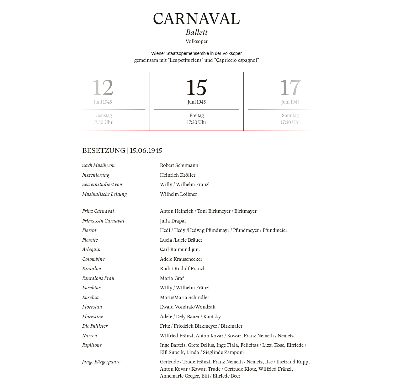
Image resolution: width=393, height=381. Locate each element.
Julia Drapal (173, 221)
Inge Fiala (227, 345)
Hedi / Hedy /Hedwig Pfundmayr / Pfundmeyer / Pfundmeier (223, 230)
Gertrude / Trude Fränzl (185, 362)
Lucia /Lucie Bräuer (181, 240)
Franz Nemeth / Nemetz (269, 336)
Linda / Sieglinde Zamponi (215, 352)
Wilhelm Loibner (178, 194)
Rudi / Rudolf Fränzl (182, 268)
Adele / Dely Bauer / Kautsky (190, 316)
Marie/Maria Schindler (184, 297)
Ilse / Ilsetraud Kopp (286, 362)
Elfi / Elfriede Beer (220, 376)
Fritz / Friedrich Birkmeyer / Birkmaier (201, 326)
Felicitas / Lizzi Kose (262, 345)
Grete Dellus (201, 345)
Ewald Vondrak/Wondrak (187, 307)
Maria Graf (172, 278)
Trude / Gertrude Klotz (232, 369)
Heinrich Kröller (177, 175)
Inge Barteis (172, 345)
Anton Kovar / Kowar (218, 336)
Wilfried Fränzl (176, 336)
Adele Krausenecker (181, 259)
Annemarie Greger (179, 376)
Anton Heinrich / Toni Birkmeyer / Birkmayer (208, 211)
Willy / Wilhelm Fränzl (185, 184)
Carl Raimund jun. (180, 249)
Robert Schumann (179, 165)
